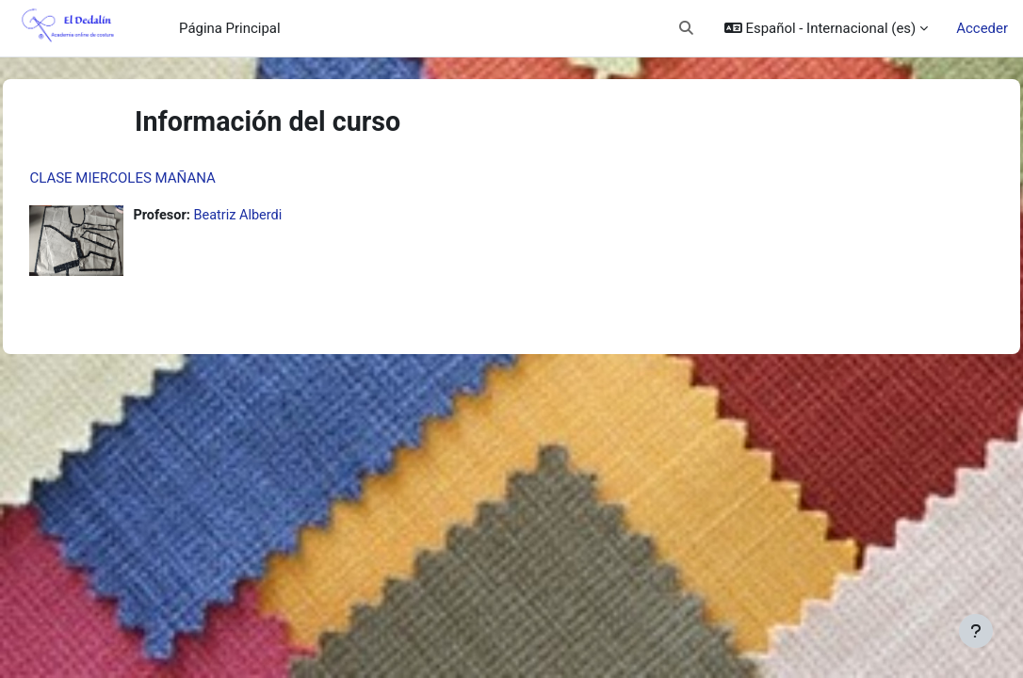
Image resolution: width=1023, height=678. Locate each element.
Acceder (982, 28)
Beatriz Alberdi (283, 215)
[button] (686, 28)
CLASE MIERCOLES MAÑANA (164, 178)
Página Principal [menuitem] (230, 28)
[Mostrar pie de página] (976, 631)
